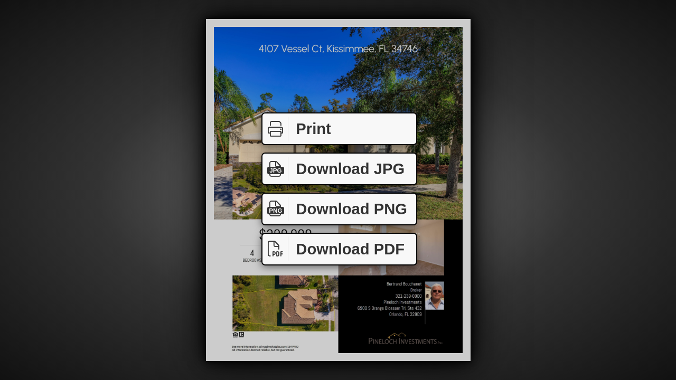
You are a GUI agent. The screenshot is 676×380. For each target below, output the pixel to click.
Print (296, 129)
